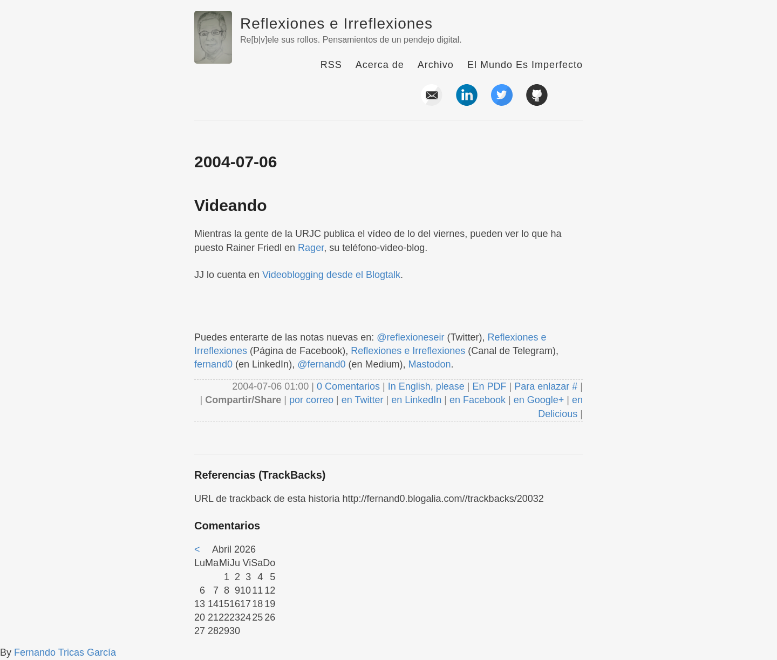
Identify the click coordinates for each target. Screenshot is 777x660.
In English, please (426, 386)
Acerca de (380, 64)
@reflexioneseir (410, 337)
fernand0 (213, 364)
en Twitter (363, 399)
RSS (331, 64)
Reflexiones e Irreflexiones (336, 23)
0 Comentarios (350, 386)
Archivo (436, 64)
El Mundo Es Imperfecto (525, 64)
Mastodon (429, 364)
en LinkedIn (416, 399)
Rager (311, 247)
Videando (230, 205)
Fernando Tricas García (65, 652)
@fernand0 (321, 364)
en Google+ (539, 399)
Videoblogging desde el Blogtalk (331, 274)
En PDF (490, 386)
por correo (310, 399)
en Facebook (476, 399)
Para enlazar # (545, 386)
